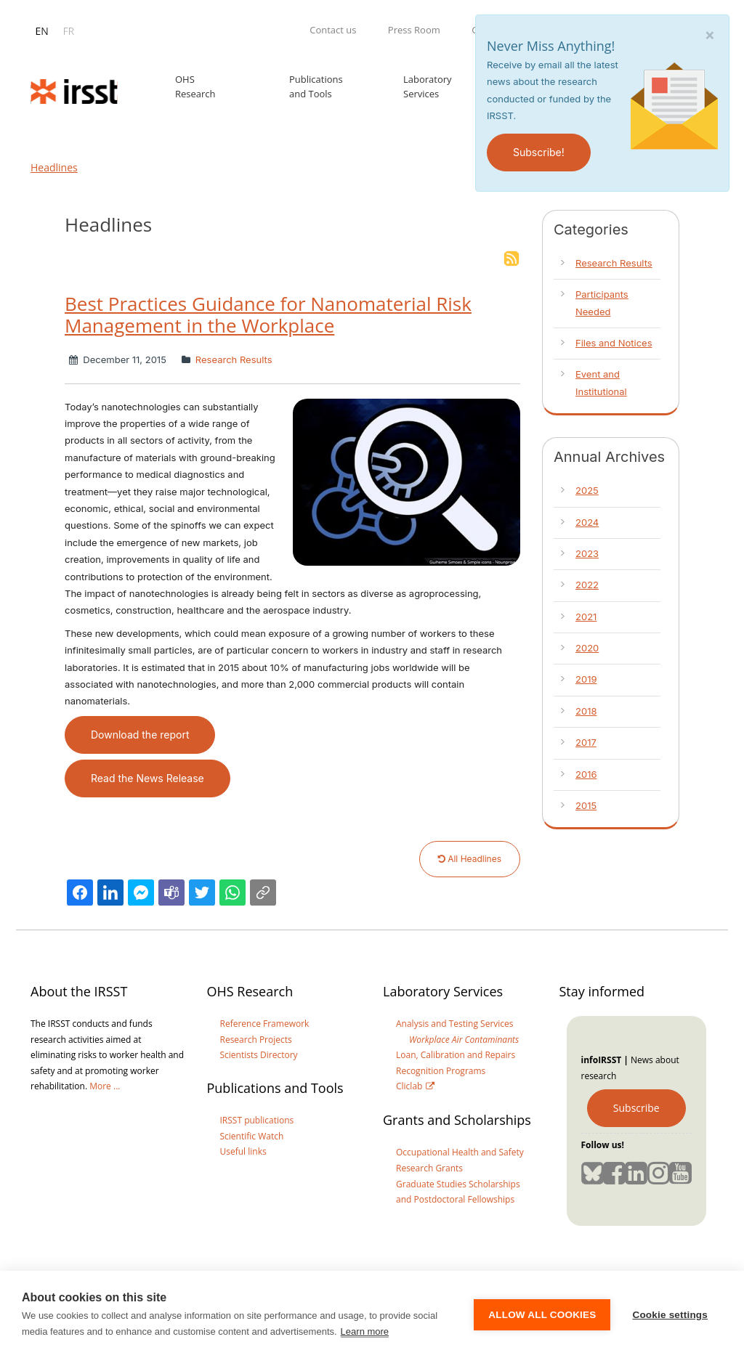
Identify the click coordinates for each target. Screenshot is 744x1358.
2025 (587, 490)
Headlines (54, 167)
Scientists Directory (259, 1055)
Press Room (414, 29)
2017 (586, 742)
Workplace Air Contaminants (464, 1039)
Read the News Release (147, 778)
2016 (586, 774)
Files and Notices (613, 343)
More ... (104, 1086)
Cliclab (409, 1086)
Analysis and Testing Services (455, 1023)
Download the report (140, 734)
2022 (587, 584)
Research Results (232, 359)
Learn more (365, 1331)
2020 (587, 648)
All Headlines (469, 858)
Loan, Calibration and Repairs (455, 1055)
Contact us (333, 29)
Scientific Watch (252, 1136)
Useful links (243, 1151)
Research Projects (256, 1039)
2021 (586, 616)
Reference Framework (265, 1023)
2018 (586, 711)
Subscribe (636, 1108)
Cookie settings (670, 1314)
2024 (587, 522)
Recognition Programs (440, 1071)
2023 (587, 553)
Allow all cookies (542, 1314)
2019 (586, 679)
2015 (586, 805)
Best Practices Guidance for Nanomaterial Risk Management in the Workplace (268, 314)
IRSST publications (257, 1120)
